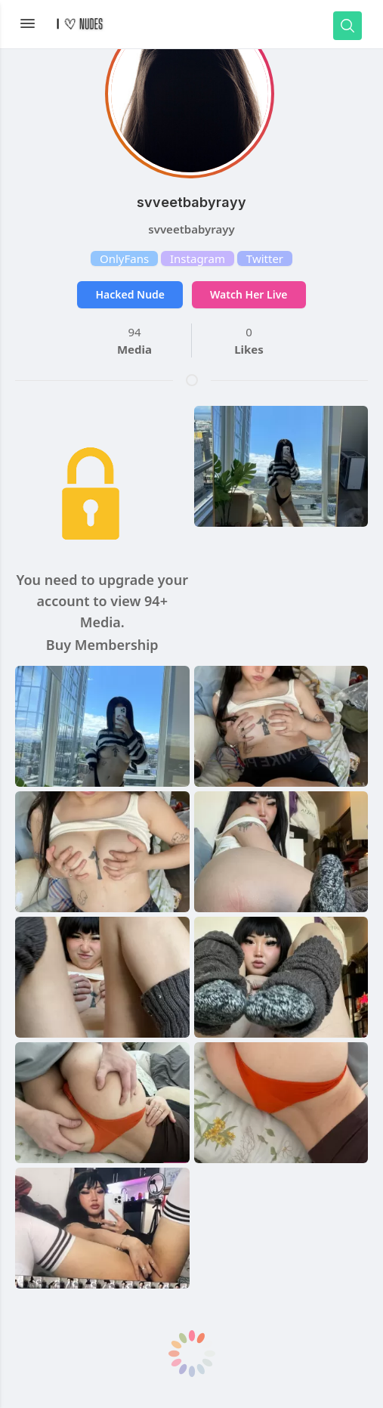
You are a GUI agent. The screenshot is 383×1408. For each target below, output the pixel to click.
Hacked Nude (130, 294)
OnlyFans (124, 258)
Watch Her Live (248, 294)
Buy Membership (102, 645)
